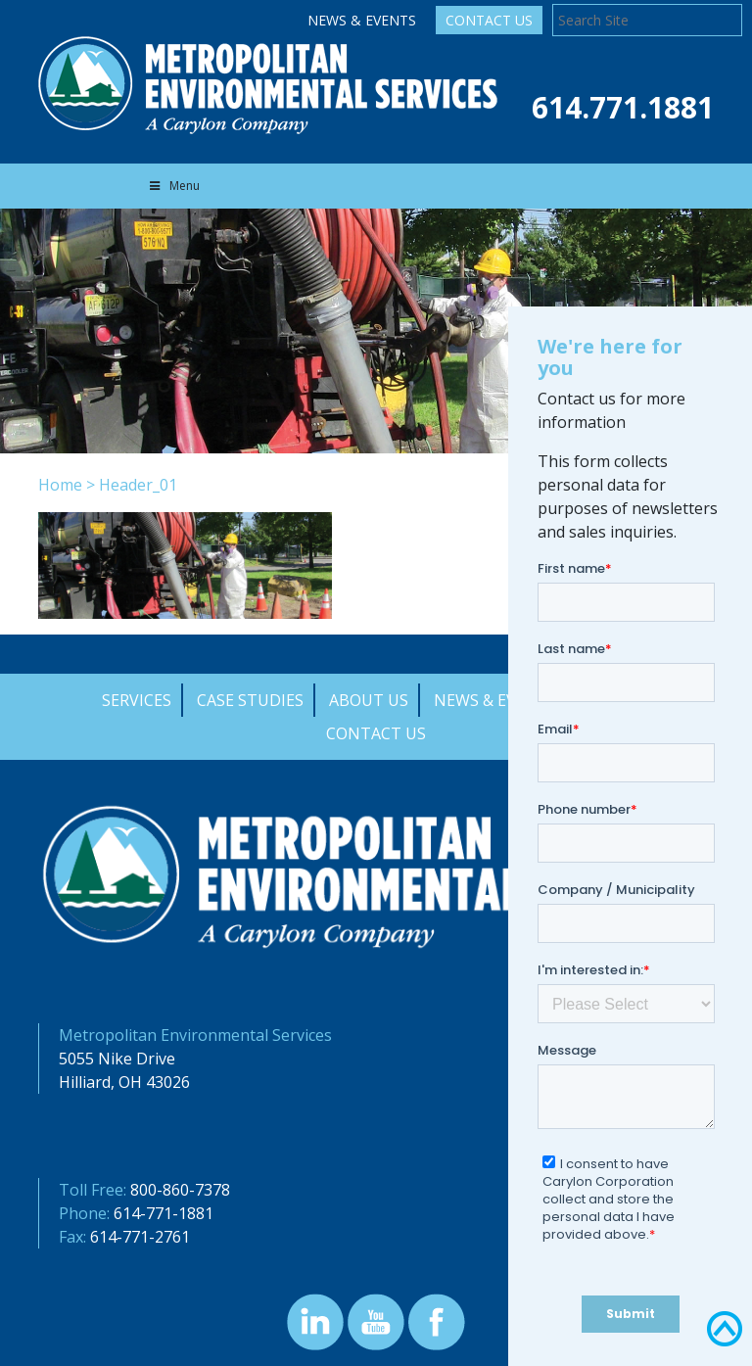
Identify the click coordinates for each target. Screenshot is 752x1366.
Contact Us (489, 20)
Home (60, 484)
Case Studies (250, 700)
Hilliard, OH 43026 (124, 1082)
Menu (173, 185)
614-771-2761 (140, 1237)
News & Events (361, 20)
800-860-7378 (180, 1190)
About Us (368, 700)
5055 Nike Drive (117, 1058)
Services (136, 700)
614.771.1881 (623, 107)
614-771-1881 (163, 1213)
